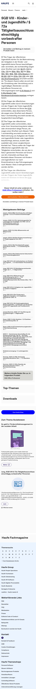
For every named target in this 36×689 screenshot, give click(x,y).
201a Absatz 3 (23, 74)
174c (3, 71)
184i (3, 74)
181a (18, 71)
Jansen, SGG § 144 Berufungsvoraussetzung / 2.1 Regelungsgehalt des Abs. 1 (17, 238)
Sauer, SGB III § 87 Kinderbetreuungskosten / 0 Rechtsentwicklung (17, 327)
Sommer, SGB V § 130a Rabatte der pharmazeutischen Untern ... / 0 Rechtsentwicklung (14, 365)
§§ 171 (23, 69)
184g (28, 71)
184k (11, 74)
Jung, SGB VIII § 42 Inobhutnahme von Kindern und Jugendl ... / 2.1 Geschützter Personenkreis (18, 261)
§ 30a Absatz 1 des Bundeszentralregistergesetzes (13, 94)
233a (16, 76)
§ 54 (29, 108)
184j (7, 74)
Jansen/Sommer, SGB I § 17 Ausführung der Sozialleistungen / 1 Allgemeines (17, 312)
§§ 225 (4, 76)
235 (23, 76)
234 (20, 76)
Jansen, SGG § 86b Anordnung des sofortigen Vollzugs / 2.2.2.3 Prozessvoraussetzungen (17, 213)
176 (7, 71)
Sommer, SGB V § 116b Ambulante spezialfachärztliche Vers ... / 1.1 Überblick (16, 357)
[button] (13, 3)
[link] (33, 3)
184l (15, 74)
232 (8, 76)
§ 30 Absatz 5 (25, 90)
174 (27, 69)
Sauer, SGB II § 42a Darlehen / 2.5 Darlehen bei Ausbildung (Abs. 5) (17, 320)
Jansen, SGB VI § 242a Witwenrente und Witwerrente (16, 231)
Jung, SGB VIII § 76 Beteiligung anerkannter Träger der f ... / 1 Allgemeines (17, 269)
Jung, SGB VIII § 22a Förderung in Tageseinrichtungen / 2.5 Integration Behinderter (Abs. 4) (14, 296)
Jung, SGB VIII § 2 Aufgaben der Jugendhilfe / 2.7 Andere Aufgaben (17, 287)
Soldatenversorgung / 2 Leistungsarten (15, 351)
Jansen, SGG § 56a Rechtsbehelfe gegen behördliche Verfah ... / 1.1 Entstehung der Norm (16, 246)
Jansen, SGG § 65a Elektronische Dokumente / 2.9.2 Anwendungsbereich (18, 254)
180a (13, 71)
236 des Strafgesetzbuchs (17, 77)
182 (22, 71)
